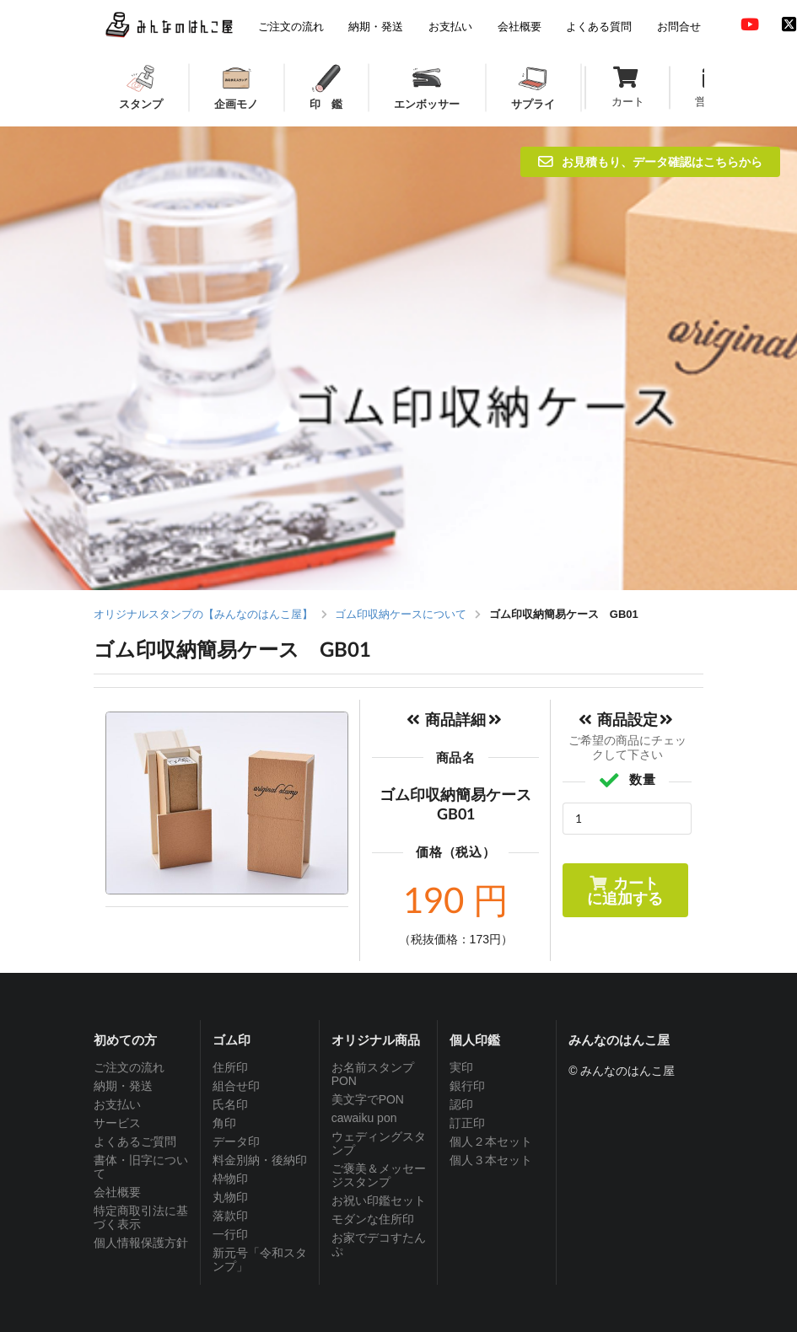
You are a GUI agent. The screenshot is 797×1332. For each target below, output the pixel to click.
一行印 (230, 1234)
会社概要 (117, 1192)
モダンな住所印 (372, 1219)
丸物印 (230, 1197)
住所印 (230, 1067)
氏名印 (230, 1104)
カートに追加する (625, 890)
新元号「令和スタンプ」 (260, 1259)
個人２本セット (491, 1141)
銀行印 (467, 1086)
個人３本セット (491, 1160)
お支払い (117, 1104)
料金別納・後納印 (260, 1160)
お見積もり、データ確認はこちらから (650, 161)
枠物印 (230, 1178)
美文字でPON (367, 1099)
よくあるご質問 (135, 1141)
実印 (461, 1067)
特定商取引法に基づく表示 (141, 1217)
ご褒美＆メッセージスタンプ (378, 1175)
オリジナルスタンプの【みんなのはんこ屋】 (203, 614)
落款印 (230, 1215)
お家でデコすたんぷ (378, 1244)
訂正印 (467, 1123)
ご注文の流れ (129, 1067)
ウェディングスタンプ (378, 1143)
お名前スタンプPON (372, 1074)
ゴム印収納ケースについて (400, 614)
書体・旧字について (141, 1166)
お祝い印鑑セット (378, 1200)
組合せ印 (236, 1086)
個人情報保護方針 (141, 1242)
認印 (461, 1104)
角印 (224, 1123)
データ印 (236, 1141)
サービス (117, 1123)
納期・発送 (123, 1086)
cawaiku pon (364, 1118)
